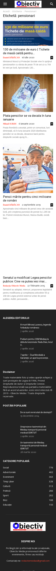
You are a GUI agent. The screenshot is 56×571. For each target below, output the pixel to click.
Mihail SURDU (10, 124)
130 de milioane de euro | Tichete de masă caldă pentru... (26, 51)
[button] (5, 4)
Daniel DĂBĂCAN (11, 57)
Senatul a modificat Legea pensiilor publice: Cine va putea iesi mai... (27, 255)
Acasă (6, 11)
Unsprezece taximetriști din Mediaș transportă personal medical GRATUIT (33, 405)
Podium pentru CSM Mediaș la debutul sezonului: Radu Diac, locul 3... (36, 317)
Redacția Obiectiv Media (14, 261)
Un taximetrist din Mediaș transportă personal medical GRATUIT (33, 421)
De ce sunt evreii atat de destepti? (36, 388)
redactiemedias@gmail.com (35, 536)
